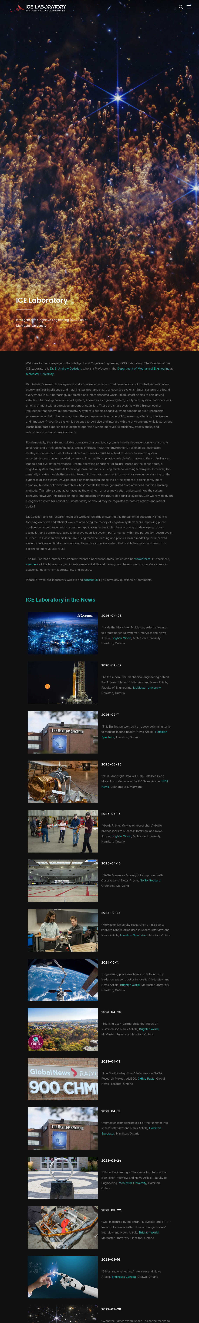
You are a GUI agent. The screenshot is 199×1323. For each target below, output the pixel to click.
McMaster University (39, 374)
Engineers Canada (124, 1276)
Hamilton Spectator (133, 935)
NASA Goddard (150, 880)
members (32, 564)
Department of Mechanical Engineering (143, 368)
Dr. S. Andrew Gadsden (65, 368)
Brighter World (121, 638)
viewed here (142, 559)
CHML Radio (146, 1078)
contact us (91, 580)
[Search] (180, 6)
